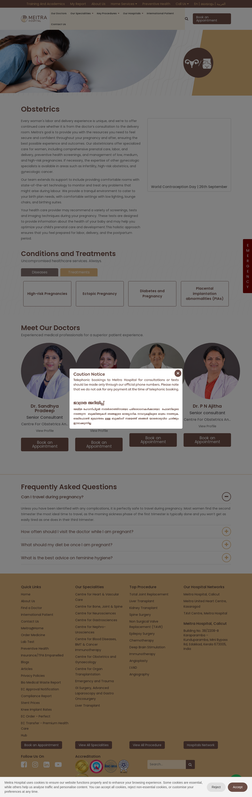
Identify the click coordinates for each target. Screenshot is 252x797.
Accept (238, 787)
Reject (216, 787)
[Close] (178, 373)
